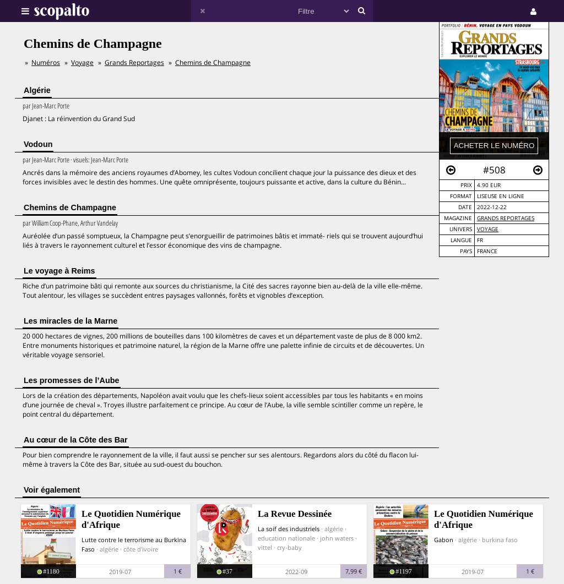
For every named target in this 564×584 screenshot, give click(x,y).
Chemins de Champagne (213, 62)
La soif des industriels (288, 529)
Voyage (487, 229)
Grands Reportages (505, 218)
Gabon (443, 540)
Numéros (45, 62)
